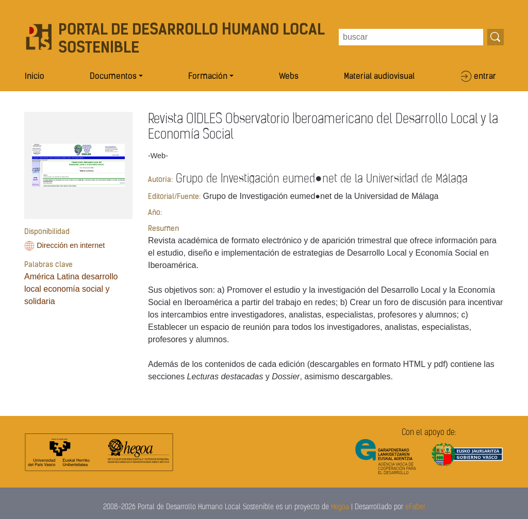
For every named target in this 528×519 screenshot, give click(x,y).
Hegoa (340, 507)
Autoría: (160, 180)
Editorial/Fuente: (174, 197)
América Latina (51, 276)
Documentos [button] (113, 77)
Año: (155, 213)
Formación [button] (207, 77)
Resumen (163, 229)
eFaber (415, 507)
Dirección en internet (71, 245)
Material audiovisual (379, 77)
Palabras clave (48, 265)
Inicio (34, 77)
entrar (485, 77)
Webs (289, 77)
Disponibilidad (47, 232)
